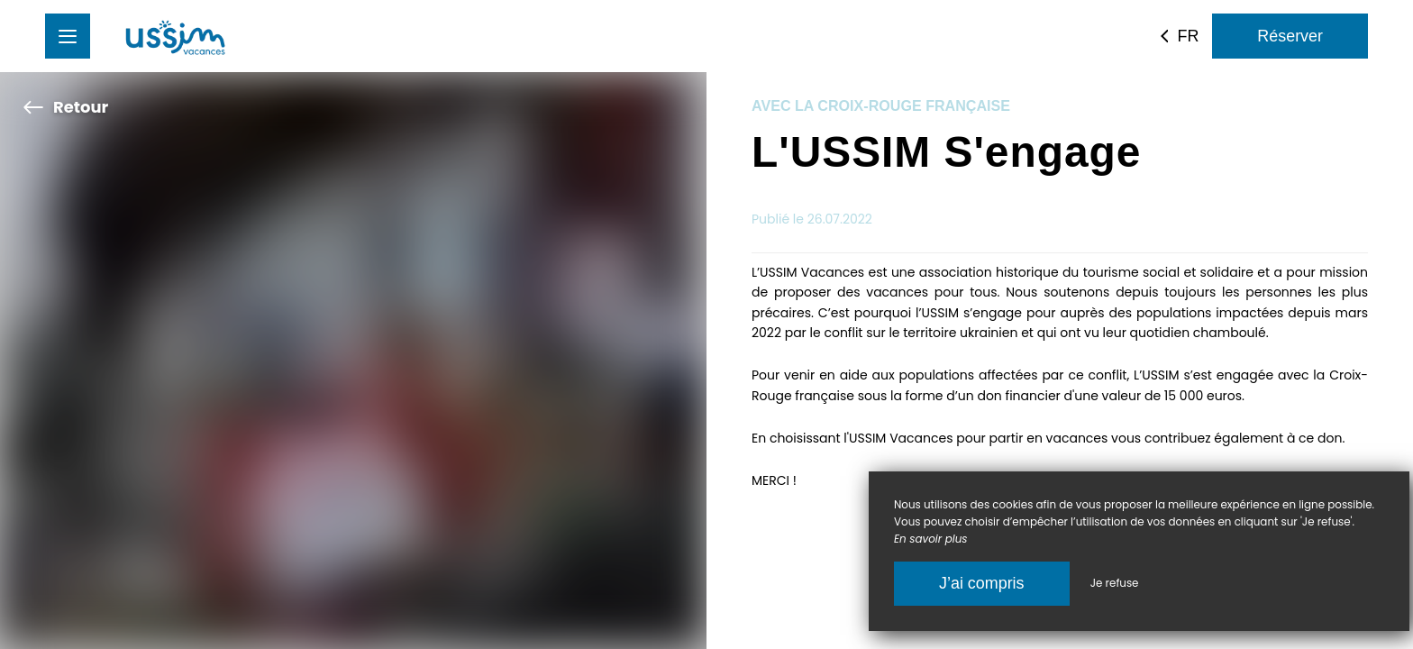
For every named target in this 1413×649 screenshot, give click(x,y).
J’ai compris (982, 583)
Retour (65, 107)
